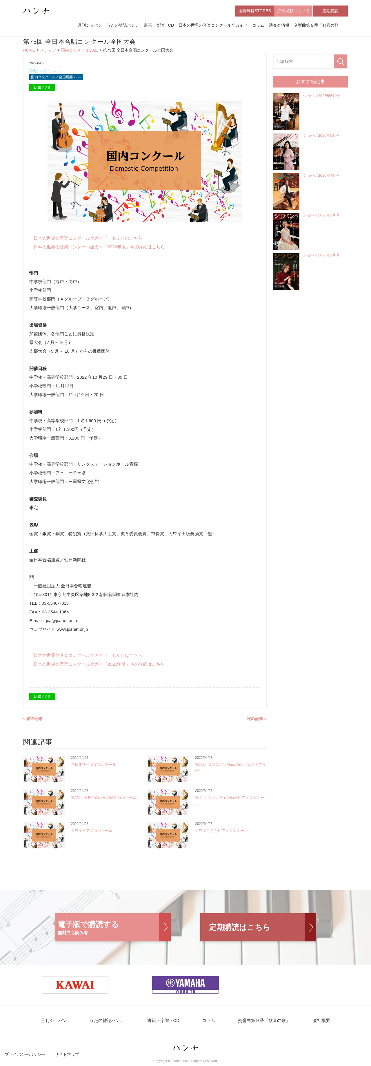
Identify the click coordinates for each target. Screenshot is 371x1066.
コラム (258, 25)
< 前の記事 (33, 720)
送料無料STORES (254, 11)
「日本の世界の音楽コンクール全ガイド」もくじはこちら (85, 239)
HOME (29, 51)
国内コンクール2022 (79, 51)
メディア (48, 51)
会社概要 (313, 1022)
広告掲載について (293, 11)
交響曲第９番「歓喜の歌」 (318, 25)
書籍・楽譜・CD (159, 25)
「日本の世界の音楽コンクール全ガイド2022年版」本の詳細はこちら (97, 248)
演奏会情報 (279, 25)
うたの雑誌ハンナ (123, 25)
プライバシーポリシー (25, 1056)
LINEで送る (42, 89)
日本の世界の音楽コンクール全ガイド (213, 25)
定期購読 (330, 11)
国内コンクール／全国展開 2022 (58, 78)
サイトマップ (67, 1056)
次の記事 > (257, 720)
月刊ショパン (90, 25)
